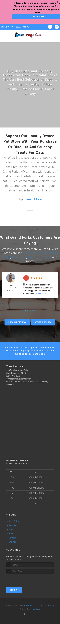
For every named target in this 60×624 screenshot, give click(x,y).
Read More (34, 199)
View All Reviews (17, 322)
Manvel (32, 257)
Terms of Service (45, 605)
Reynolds (45, 257)
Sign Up (14, 590)
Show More (41, 294)
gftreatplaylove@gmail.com (18, 379)
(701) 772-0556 (13, 376)
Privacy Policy (30, 605)
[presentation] (21, 579)
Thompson (19, 257)
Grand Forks (31, 253)
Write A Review (43, 322)
